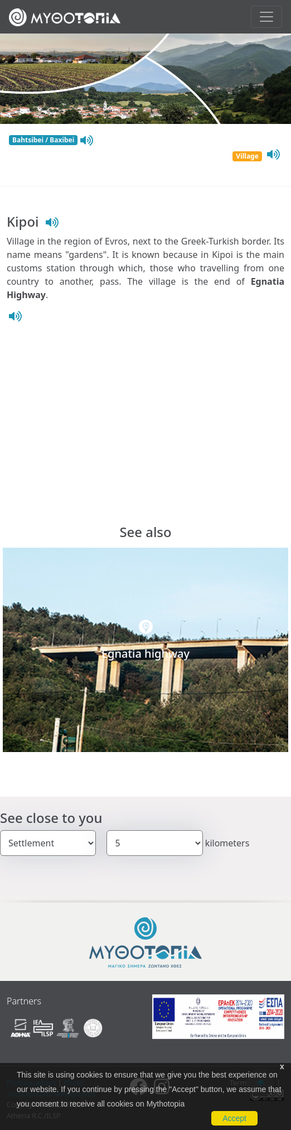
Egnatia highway (145, 653)
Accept (234, 1118)
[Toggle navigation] (266, 17)
